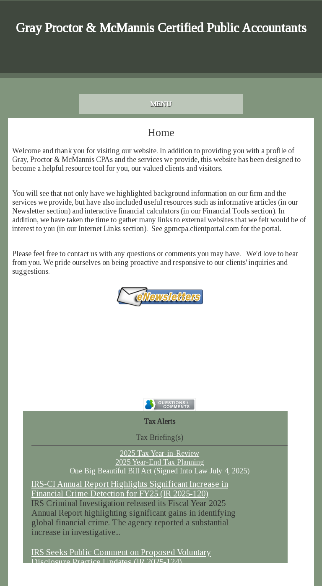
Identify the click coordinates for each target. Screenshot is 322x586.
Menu (160, 104)
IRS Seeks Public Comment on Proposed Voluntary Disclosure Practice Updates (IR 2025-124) (121, 556)
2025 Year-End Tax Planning (159, 462)
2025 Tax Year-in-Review (159, 453)
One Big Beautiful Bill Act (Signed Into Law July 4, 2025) (159, 471)
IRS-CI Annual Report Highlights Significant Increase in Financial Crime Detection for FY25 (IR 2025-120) (129, 488)
